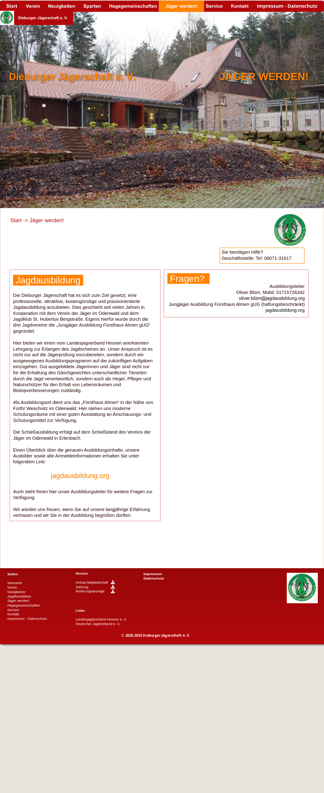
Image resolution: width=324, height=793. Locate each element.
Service (82, 573)
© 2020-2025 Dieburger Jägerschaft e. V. (155, 635)
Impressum (153, 574)
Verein (12, 587)
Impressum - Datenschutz (27, 619)
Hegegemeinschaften (23, 605)
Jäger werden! (18, 601)
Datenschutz (154, 578)
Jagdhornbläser (19, 596)
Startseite (14, 583)
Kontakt (13, 614)
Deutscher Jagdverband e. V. (98, 624)
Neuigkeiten (16, 592)
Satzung (82, 587)
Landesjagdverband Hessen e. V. (101, 619)
